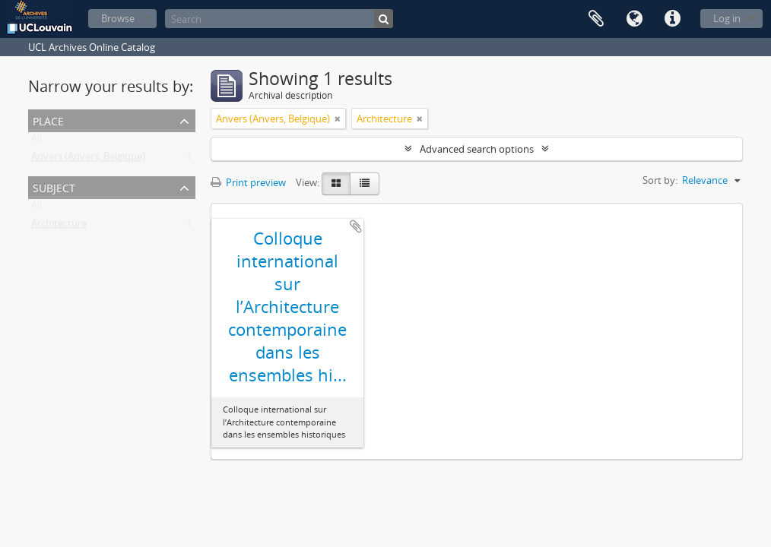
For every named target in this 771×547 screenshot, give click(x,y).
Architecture (59, 226)
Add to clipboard (355, 226)
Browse (118, 18)
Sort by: (659, 180)
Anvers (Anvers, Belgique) (88, 159)
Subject (54, 186)
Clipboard (596, 19)
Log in (727, 18)
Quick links (672, 19)
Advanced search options (477, 149)
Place (48, 119)
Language (634, 19)
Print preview (248, 182)
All (36, 141)
